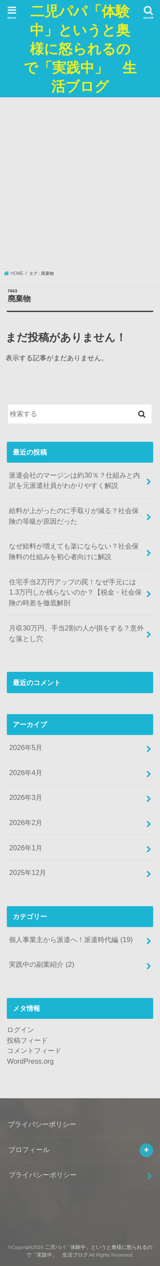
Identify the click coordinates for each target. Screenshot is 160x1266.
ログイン (20, 1029)
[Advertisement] (80, 186)
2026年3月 (25, 797)
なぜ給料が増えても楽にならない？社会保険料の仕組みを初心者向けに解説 (74, 551)
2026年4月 (25, 772)
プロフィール (29, 1149)
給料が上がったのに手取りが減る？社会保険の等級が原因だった (74, 516)
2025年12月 (27, 872)
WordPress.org (30, 1061)
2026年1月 (25, 848)
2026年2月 (25, 822)
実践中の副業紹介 (41, 964)
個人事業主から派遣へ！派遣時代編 (71, 939)
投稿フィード (27, 1040)
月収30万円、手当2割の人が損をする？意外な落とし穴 (76, 633)
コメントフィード (34, 1050)
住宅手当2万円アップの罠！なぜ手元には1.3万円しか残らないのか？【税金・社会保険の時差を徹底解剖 (75, 592)
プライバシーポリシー (43, 1174)
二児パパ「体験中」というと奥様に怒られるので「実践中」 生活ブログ (80, 48)
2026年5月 (25, 747)
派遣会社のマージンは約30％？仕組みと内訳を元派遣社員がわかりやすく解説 (74, 480)
